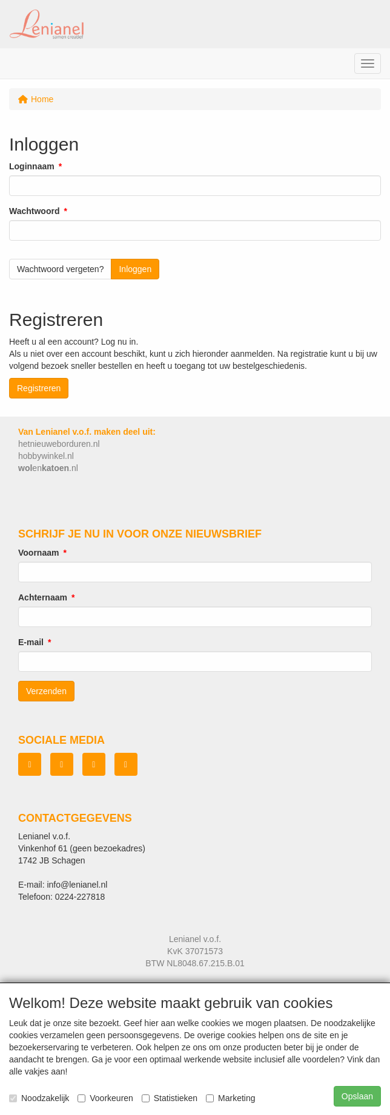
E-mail (31, 642)
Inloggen (135, 269)
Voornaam (38, 553)
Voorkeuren (105, 1098)
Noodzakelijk (39, 1098)
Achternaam (42, 597)
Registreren (39, 388)
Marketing (230, 1098)
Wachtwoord (34, 211)
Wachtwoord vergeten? (60, 269)
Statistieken (169, 1098)
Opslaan (357, 1096)
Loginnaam (32, 166)
